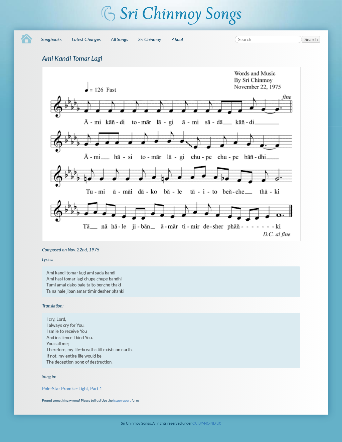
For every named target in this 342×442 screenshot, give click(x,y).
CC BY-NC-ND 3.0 (206, 423)
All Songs (119, 39)
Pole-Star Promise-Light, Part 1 (72, 388)
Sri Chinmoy (149, 39)
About (177, 39)
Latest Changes (86, 39)
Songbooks (51, 39)
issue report (122, 400)
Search (311, 39)
